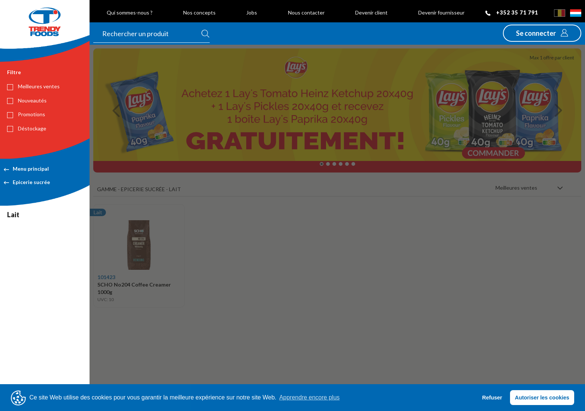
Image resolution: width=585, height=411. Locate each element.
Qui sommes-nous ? (130, 12)
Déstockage (26, 128)
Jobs (251, 12)
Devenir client (371, 12)
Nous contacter (306, 12)
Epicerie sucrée (27, 182)
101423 (106, 277)
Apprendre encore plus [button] (309, 397)
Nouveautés (27, 100)
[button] (542, 33)
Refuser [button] (492, 398)
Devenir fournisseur (441, 12)
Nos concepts (199, 12)
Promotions (26, 114)
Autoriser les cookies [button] (542, 398)
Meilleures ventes (33, 86)
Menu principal (26, 168)
